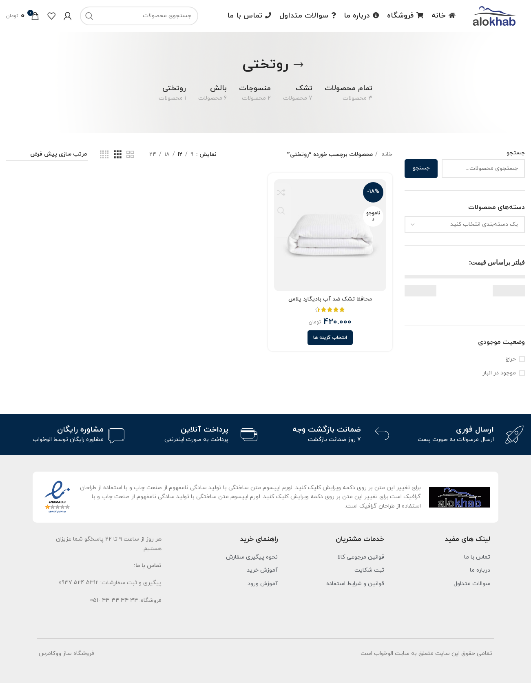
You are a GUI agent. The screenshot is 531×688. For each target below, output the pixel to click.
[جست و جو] (139, 18)
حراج (510, 364)
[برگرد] (298, 70)
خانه (386, 159)
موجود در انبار (499, 378)
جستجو (516, 158)
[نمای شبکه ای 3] (118, 159)
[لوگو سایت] (494, 18)
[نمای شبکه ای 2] (130, 159)
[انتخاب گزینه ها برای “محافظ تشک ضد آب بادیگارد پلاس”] (330, 342)
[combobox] (465, 229)
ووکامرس (50, 659)
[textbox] (484, 229)
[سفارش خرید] (47, 160)
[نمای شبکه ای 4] (104, 159)
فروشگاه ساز (78, 659)
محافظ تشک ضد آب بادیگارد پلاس (330, 303)
